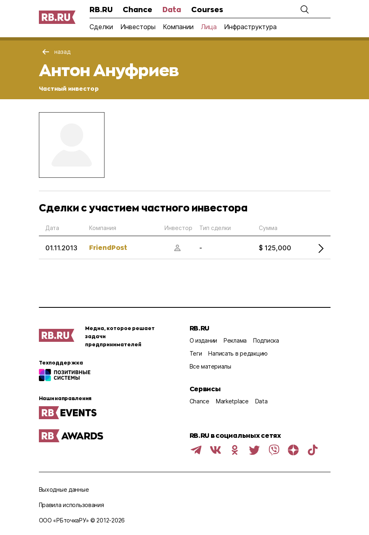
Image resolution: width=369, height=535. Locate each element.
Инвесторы (138, 27)
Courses (207, 9)
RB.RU (101, 9)
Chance (137, 9)
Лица (209, 27)
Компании (178, 27)
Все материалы (210, 366)
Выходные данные (64, 489)
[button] (304, 9)
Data (171, 9)
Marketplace (232, 401)
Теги (196, 353)
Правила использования (71, 504)
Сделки (101, 27)
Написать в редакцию (238, 353)
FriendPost (108, 247)
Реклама (235, 340)
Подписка (266, 340)
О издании (203, 340)
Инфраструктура (250, 27)
